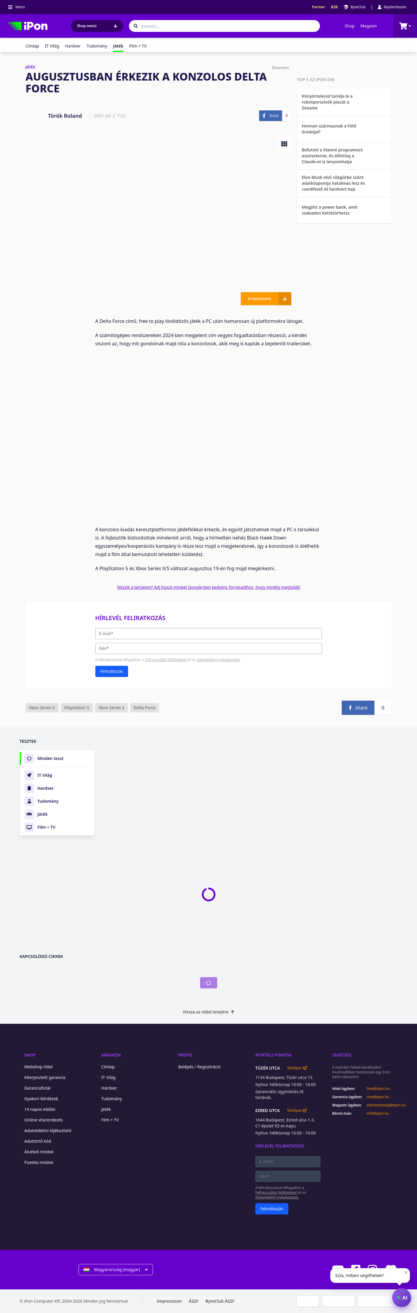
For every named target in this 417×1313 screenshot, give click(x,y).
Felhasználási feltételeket (166, 659)
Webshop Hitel (38, 1067)
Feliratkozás (111, 671)
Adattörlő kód (37, 1141)
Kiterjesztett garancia (45, 1077)
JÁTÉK (30, 67)
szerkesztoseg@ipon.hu (382, 1105)
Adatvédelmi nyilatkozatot (218, 659)
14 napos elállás (39, 1109)
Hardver (73, 46)
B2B (334, 7)
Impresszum (169, 1301)
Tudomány (97, 46)
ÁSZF (194, 1301)
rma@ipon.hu (378, 1097)
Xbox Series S (111, 707)
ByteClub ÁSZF (219, 1301)
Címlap (32, 46)
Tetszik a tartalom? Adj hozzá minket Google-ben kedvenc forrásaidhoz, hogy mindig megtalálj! (208, 587)
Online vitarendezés (43, 1120)
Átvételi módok (39, 1152)
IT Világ (52, 46)
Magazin (368, 26)
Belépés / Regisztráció (199, 1067)
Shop (349, 26)
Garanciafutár (37, 1088)
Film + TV (138, 46)
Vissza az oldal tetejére (208, 1012)
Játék (106, 1109)
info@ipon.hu (378, 1113)
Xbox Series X (42, 707)
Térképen (297, 1068)
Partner (318, 7)
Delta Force (145, 707)
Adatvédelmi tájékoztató (47, 1130)
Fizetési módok (38, 1162)
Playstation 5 (76, 707)
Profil (185, 1055)
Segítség (341, 1055)
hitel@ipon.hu (378, 1088)
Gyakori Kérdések (41, 1098)
